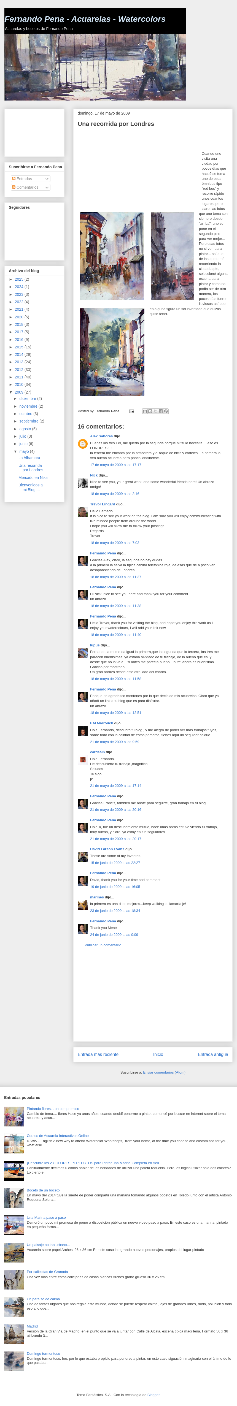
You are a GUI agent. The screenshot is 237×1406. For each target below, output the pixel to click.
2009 (20, 392)
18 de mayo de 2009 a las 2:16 (114, 494)
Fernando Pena (103, 553)
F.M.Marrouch (101, 723)
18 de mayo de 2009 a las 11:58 (115, 679)
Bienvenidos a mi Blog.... (30, 487)
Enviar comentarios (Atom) (164, 1072)
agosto (25, 429)
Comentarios (25, 187)
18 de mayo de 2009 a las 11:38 (115, 606)
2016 (20, 339)
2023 (20, 294)
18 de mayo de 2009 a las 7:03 (114, 543)
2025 (20, 279)
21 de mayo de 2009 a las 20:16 (115, 810)
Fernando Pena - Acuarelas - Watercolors (85, 18)
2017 (20, 332)
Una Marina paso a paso (46, 1217)
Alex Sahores (101, 436)
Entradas (22, 179)
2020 (20, 317)
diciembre (28, 398)
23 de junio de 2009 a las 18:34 (115, 911)
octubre (26, 413)
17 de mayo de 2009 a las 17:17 (115, 465)
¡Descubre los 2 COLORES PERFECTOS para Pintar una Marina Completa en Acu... (94, 1163)
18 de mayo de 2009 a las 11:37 (115, 577)
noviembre (28, 406)
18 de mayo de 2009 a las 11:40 (115, 635)
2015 (20, 347)
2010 (20, 384)
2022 (20, 302)
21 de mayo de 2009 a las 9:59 (114, 742)
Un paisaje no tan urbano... (48, 1245)
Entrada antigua (213, 1054)
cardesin (97, 752)
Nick (94, 475)
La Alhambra (29, 458)
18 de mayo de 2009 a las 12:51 (115, 713)
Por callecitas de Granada (47, 1272)
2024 (20, 287)
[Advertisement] (140, 169)
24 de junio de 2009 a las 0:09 (114, 935)
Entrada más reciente (98, 1054)
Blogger (153, 1395)
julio (23, 436)
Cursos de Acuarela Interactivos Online (58, 1136)
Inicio (158, 1054)
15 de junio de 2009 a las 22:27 (115, 863)
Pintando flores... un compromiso (53, 1109)
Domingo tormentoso (43, 1353)
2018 (20, 324)
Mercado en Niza (33, 477)
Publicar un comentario (103, 945)
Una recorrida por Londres (30, 467)
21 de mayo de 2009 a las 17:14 (115, 786)
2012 (20, 369)
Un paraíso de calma (43, 1299)
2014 (20, 354)
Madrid (32, 1326)
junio (23, 443)
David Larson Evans (107, 849)
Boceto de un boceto (43, 1190)
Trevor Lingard (102, 504)
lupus (95, 645)
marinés (97, 897)
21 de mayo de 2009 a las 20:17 (115, 839)
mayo (24, 451)
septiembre (29, 421)
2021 (20, 309)
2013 (20, 362)
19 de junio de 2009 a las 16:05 (115, 887)
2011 (20, 377)
